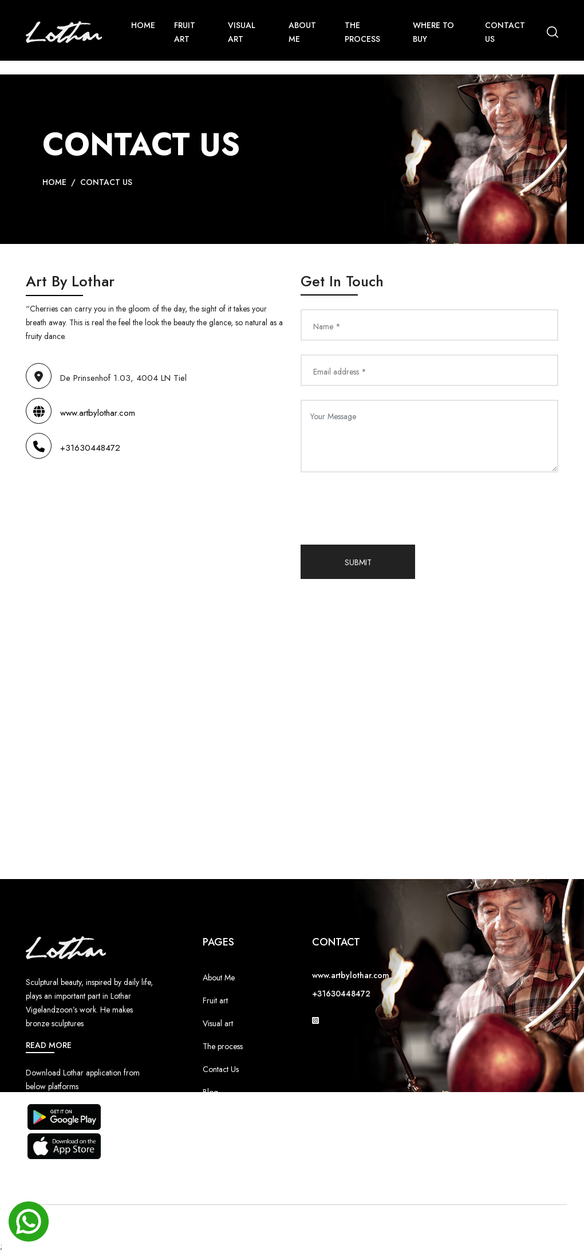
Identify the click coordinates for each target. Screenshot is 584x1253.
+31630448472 (73, 448)
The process (223, 1046)
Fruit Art (184, 32)
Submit (358, 562)
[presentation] (388, 508)
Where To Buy (433, 32)
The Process (362, 32)
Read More (49, 1045)
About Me (302, 32)
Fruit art (215, 1000)
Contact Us (106, 182)
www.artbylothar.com (80, 413)
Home (143, 25)
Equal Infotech (369, 1223)
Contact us (505, 32)
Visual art (218, 1023)
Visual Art (241, 32)
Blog (210, 1092)
